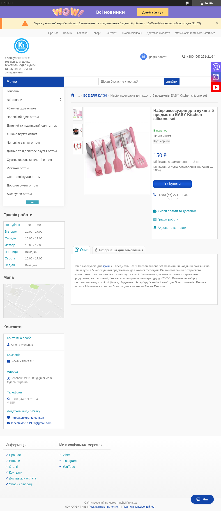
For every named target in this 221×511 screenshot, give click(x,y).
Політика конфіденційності (139, 506)
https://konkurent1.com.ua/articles (195, 33)
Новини (68, 33)
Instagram (70, 461)
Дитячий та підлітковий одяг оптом (32, 125)
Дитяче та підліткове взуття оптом (32, 151)
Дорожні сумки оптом (22, 185)
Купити (175, 184)
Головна (82, 33)
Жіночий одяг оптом (21, 108)
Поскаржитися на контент (104, 506)
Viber (66, 455)
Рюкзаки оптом (18, 168)
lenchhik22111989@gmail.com (31, 423)
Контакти (111, 33)
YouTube (69, 466)
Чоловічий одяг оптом (23, 117)
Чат (202, 499)
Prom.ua (132, 502)
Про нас (53, 33)
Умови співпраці (132, 33)
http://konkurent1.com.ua (28, 417)
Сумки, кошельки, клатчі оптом (29, 159)
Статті (13, 466)
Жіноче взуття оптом (22, 134)
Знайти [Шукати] (171, 82)
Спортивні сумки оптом (24, 177)
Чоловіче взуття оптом (23, 142)
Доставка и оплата (158, 33)
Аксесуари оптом (19, 194)
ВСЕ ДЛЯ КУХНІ (95, 95)
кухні (106, 266)
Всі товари (14, 100)
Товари (96, 33)
